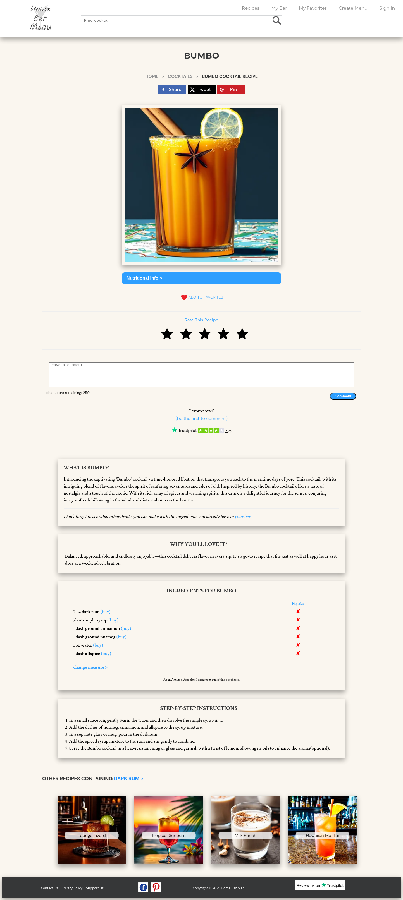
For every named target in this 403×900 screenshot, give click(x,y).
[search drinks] (277, 20)
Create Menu (353, 8)
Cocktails (180, 76)
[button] (201, 278)
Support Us (95, 888)
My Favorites (313, 8)
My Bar (279, 8)
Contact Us (49, 888)
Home (151, 76)
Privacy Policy (71, 888)
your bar (242, 516)
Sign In (387, 8)
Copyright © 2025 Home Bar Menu (220, 888)
